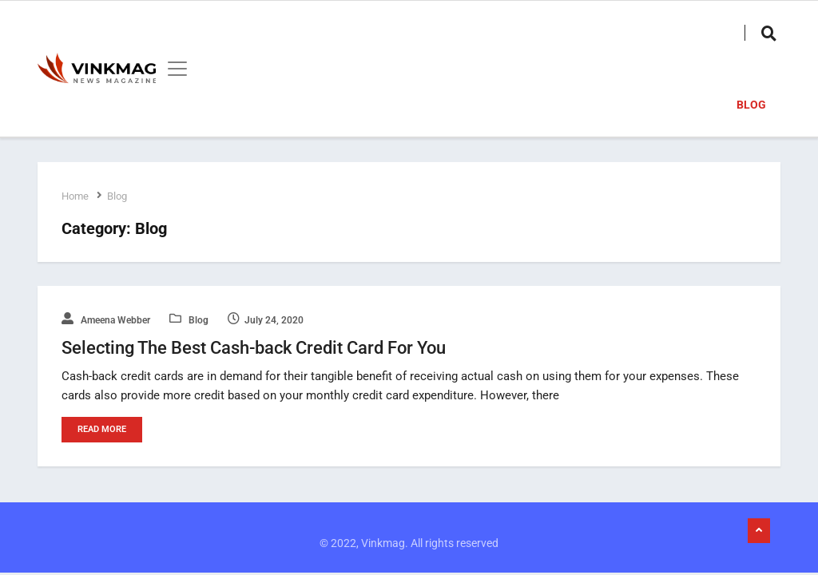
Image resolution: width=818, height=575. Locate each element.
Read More (101, 429)
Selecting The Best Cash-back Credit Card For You (254, 348)
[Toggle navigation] (172, 69)
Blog (751, 104)
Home (75, 196)
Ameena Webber (106, 320)
